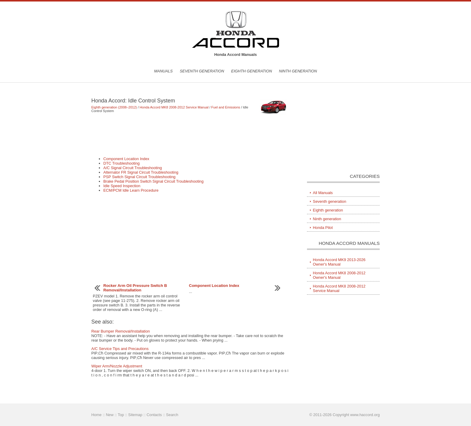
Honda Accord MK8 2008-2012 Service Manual (174, 107)
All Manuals (323, 192)
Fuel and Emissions (225, 107)
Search (172, 414)
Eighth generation (251, 71)
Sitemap (135, 414)
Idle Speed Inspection (121, 186)
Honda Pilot (323, 227)
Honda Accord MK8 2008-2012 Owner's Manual (339, 275)
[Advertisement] (190, 135)
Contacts (154, 414)
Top (121, 414)
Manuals (163, 71)
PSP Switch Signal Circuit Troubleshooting (139, 177)
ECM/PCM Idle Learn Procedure (131, 190)
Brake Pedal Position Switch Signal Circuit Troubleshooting (153, 181)
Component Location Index (126, 159)
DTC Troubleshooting (121, 163)
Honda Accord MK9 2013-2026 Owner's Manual (339, 261)
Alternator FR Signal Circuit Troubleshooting (140, 172)
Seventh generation (202, 71)
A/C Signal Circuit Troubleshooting (132, 168)
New (110, 414)
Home (96, 414)
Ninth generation (298, 71)
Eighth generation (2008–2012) (114, 107)
